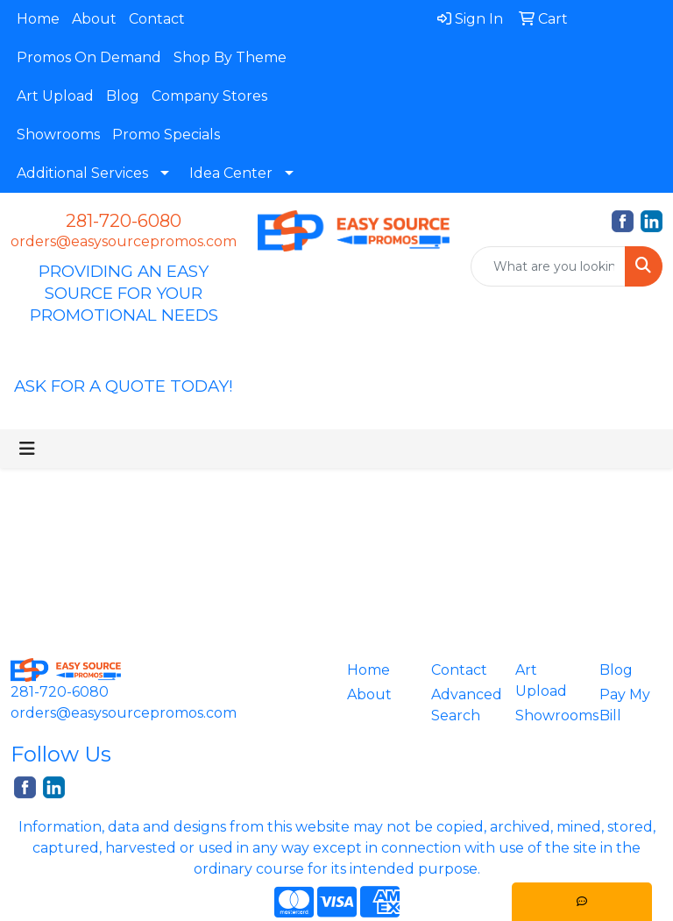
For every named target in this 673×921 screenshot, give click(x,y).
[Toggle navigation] (27, 448)
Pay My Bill (624, 705)
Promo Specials (166, 134)
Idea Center (231, 173)
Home (38, 19)
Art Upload (55, 96)
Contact (157, 19)
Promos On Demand (89, 57)
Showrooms (58, 134)
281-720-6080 (123, 220)
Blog (122, 96)
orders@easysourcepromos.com (124, 241)
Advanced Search (462, 705)
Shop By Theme (230, 57)
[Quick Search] (548, 266)
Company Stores (209, 96)
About (94, 19)
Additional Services (82, 173)
